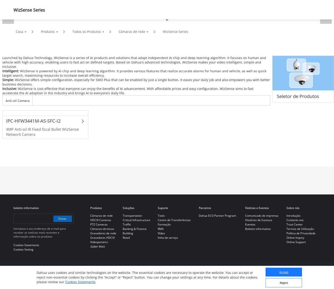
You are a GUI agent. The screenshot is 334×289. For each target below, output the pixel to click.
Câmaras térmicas (102, 229)
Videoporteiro (99, 242)
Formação (164, 224)
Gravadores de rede (103, 233)
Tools (161, 216)
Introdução (293, 216)
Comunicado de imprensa (261, 216)
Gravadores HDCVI (102, 238)
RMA (161, 229)
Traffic (127, 224)
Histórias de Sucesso (258, 220)
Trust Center (294, 224)
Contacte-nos (295, 220)
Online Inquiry (295, 238)
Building (128, 233)
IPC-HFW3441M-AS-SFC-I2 (33, 121)
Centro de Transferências (174, 220)
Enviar (62, 219)
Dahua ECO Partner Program (217, 216)
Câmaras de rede (132, 31)
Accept (284, 272)
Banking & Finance (135, 229)
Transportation (132, 216)
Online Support (296, 242)
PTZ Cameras (99, 224)
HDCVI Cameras (100, 220)
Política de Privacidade (300, 233)
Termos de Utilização (300, 229)
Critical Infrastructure (136, 220)
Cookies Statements (80, 282)
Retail (126, 238)
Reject (284, 283)
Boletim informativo (258, 229)
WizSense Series (175, 31)
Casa (19, 31)
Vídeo (161, 233)
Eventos (250, 224)
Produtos (48, 31)
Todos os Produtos (86, 31)
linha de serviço (168, 238)
